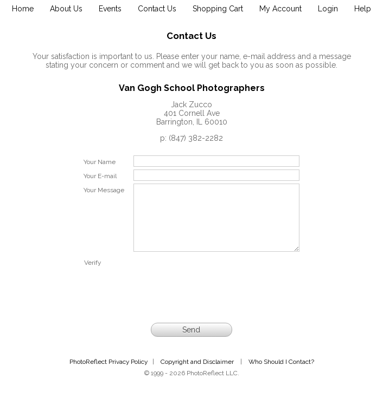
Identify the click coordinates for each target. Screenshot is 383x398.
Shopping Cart (218, 8)
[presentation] (216, 290)
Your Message (104, 190)
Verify (92, 275)
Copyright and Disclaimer (198, 375)
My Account (280, 8)
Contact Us (157, 8)
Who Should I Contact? (281, 375)
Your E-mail (100, 176)
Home (23, 8)
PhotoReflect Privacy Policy (108, 375)
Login (328, 8)
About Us (66, 8)
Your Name (100, 162)
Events (110, 8)
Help (362, 8)
